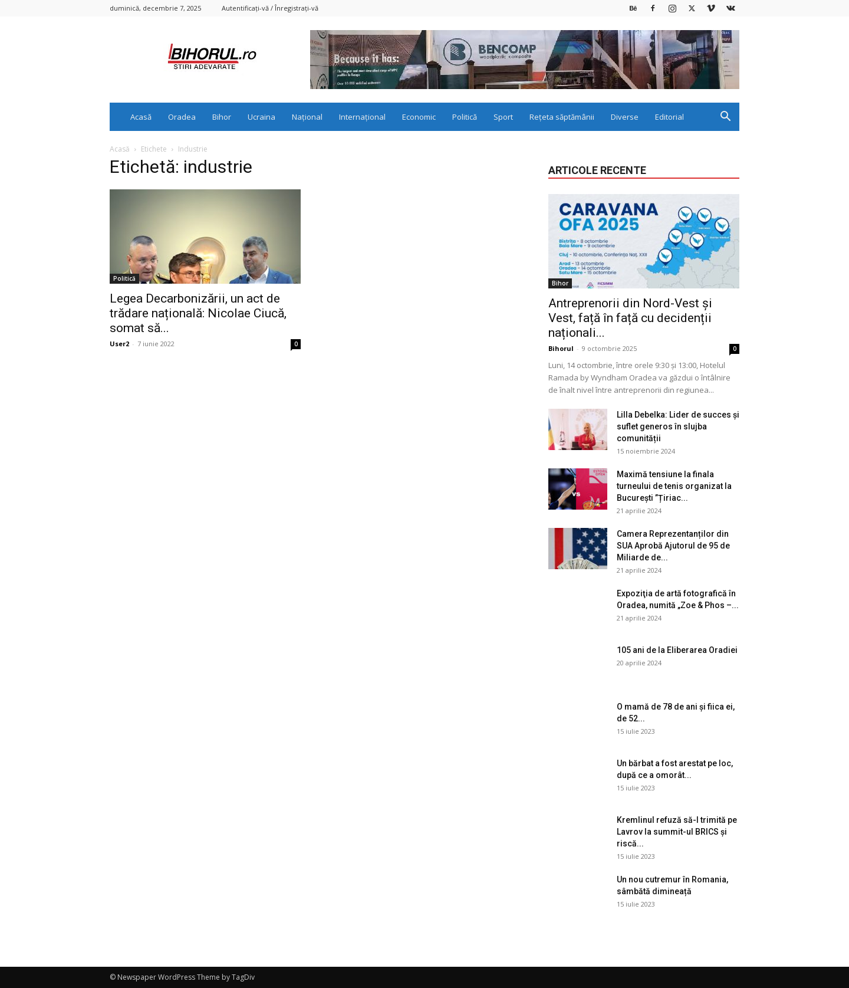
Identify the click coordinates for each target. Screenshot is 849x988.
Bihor (221, 116)
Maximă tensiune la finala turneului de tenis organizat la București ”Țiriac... (674, 486)
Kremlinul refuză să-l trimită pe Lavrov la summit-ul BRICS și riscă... (677, 831)
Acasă (141, 116)
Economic (419, 116)
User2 (119, 343)
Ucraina (261, 116)
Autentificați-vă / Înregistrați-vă (270, 8)
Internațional (362, 116)
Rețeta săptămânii (561, 116)
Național (307, 116)
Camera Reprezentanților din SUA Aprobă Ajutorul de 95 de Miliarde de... (673, 545)
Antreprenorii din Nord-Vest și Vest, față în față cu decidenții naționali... (630, 318)
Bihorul (561, 348)
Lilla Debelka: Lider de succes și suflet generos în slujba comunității (678, 426)
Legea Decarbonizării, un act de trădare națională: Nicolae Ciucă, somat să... (198, 313)
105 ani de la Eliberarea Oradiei (677, 650)
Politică (464, 116)
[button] (725, 117)
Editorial (669, 116)
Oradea (182, 116)
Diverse (625, 116)
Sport (503, 116)
